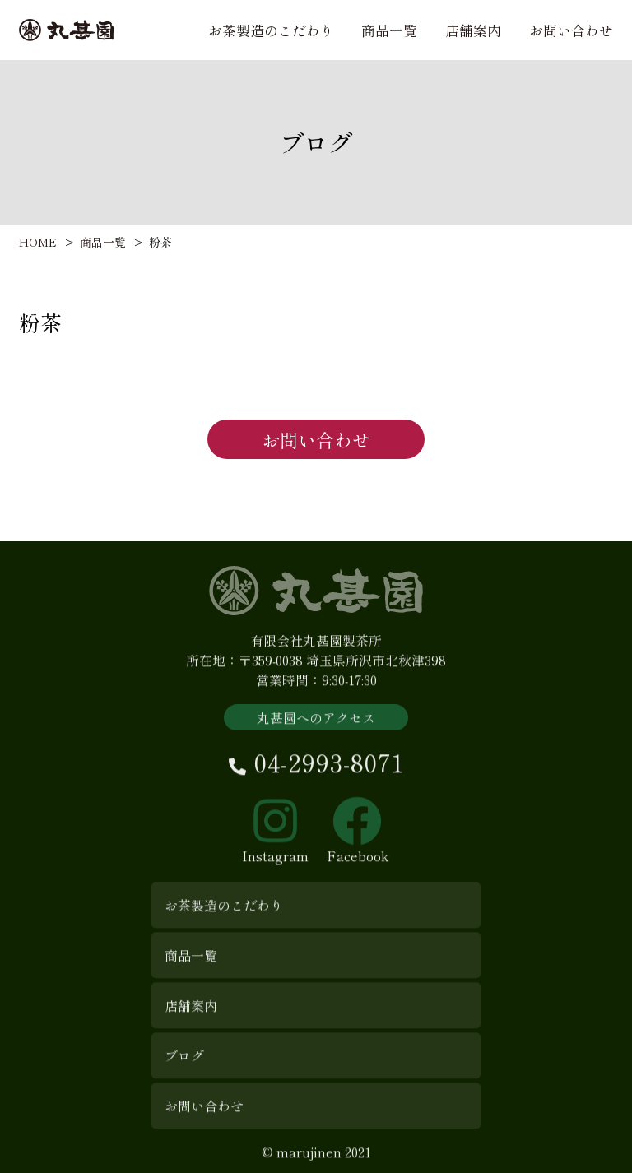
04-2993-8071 (316, 769)
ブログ (184, 1063)
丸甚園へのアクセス (316, 725)
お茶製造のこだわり (271, 30)
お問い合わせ (571, 30)
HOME (38, 242)
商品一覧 (389, 30)
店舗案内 (473, 30)
